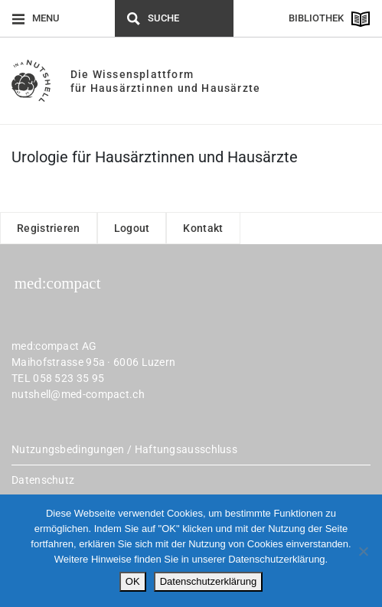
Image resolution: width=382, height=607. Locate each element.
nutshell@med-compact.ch (78, 394)
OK (133, 581)
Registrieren (48, 228)
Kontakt (203, 228)
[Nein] (363, 551)
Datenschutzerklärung (208, 581)
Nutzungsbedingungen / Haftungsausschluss (124, 449)
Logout (132, 228)
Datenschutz (42, 480)
